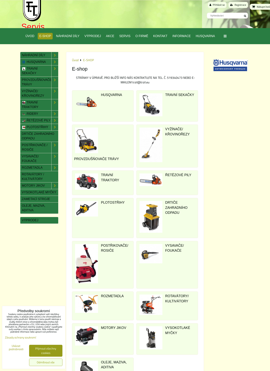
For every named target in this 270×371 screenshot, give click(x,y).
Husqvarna (205, 36)
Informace (181, 36)
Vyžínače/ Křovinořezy (40, 93)
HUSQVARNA (111, 95)
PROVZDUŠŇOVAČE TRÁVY (96, 159)
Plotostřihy (40, 127)
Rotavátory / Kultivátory (33, 177)
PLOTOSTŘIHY (113, 202)
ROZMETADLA (112, 296)
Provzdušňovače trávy (40, 82)
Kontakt (160, 36)
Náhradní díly (67, 36)
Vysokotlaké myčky (39, 192)
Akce (110, 36)
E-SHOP (45, 36)
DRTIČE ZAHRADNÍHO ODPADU (176, 208)
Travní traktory (40, 104)
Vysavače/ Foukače (40, 158)
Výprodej (92, 36)
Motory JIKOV (40, 185)
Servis (33, 26)
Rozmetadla (40, 167)
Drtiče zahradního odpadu (38, 136)
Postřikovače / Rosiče (40, 147)
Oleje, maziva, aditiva (33, 208)
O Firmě (141, 36)
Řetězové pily (40, 120)
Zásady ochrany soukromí (20, 337)
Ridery (40, 114)
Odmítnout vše (46, 362)
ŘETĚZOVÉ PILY (178, 175)
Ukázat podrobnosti (16, 347)
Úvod (29, 36)
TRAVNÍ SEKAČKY (179, 95)
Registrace (238, 5)
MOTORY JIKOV (113, 328)
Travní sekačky (40, 70)
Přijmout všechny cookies (45, 350)
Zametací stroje (36, 199)
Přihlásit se (217, 5)
